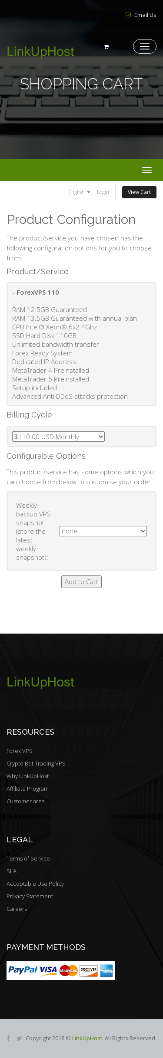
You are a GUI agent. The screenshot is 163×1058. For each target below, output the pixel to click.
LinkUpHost (87, 1038)
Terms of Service (28, 858)
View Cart (139, 192)
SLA (12, 871)
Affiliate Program (28, 788)
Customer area (26, 801)
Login (103, 192)
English (79, 192)
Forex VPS (20, 751)
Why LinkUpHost (28, 776)
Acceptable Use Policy (35, 883)
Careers (17, 909)
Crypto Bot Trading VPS (36, 763)
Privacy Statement (30, 896)
